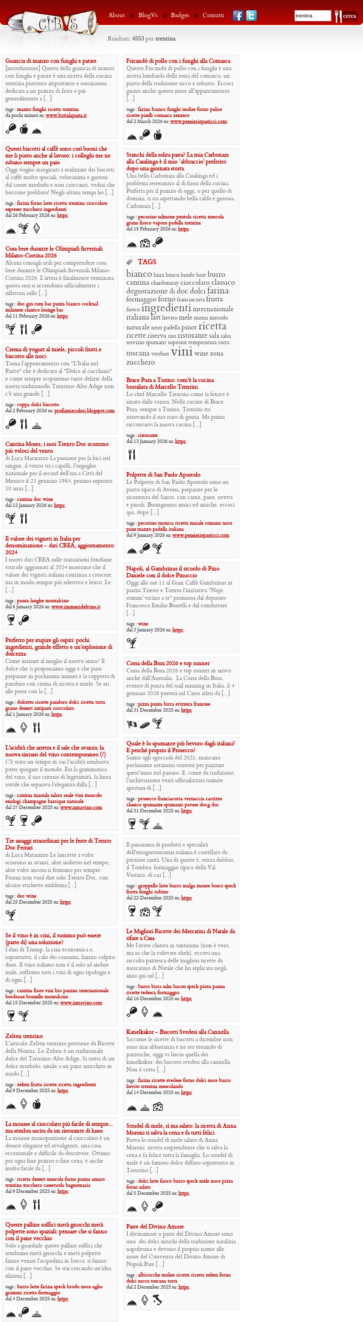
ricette (133, 115)
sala (214, 336)
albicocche (149, 1275)
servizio (135, 342)
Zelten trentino (24, 1036)
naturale (138, 328)
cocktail (90, 304)
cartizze (214, 799)
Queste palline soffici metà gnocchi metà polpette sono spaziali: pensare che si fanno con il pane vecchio (56, 1232)
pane (131, 529)
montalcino (57, 601)
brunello (34, 997)
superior (177, 342)
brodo (188, 275)
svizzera (183, 704)
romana (213, 523)
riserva (156, 336)
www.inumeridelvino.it (75, 607)
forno (202, 109)
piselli (147, 115)
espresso (13, 209)
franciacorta (191, 299)
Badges (180, 15)
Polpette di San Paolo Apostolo (163, 475)
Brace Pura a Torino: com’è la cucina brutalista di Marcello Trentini (170, 384)
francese (202, 704)
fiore (38, 991)
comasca (163, 115)
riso (172, 336)
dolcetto (25, 702)
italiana (137, 317)
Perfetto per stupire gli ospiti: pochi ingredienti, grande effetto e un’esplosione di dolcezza (58, 647)
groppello (148, 886)
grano (11, 708)
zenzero (181, 115)
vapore (160, 223)
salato (56, 795)
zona (216, 354)
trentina (70, 109)
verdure (160, 354)
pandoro (58, 702)
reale (68, 795)
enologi (13, 801)
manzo (24, 109)
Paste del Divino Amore (155, 1227)
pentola (183, 217)
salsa (226, 336)
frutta (214, 299)
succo (143, 1281)
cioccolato (96, 203)
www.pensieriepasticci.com (198, 122)
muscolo (93, 795)
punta (59, 304)
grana (132, 223)
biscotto (51, 405)
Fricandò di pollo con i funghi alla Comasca (178, 61)
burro (216, 274)
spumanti (173, 805)
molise (188, 109)
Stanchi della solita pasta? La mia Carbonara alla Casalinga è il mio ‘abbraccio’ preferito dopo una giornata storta (177, 162)
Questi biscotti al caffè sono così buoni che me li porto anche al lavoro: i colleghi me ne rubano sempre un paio (57, 156)
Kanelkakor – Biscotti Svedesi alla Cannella (177, 1032)
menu (201, 318)
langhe (37, 601)
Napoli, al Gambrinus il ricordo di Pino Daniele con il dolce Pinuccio (172, 572)
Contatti (213, 15)
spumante (153, 805)
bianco (159, 109)
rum (38, 304)
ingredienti (55, 209)
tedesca (148, 993)
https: (62, 215)
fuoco (145, 223)
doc (21, 304)
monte (203, 886)
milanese (14, 310)
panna (219, 987)
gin (29, 304)
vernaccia (194, 799)
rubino (161, 892)
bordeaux (15, 997)
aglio (97, 1287)
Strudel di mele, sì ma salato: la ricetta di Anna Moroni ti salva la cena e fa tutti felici (181, 1129)
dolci (198, 291)
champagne (34, 801)
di (172, 292)
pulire (216, 109)
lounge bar (52, 310)
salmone (166, 217)
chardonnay (165, 283)
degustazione (147, 291)
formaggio (141, 300)
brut (201, 275)
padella (176, 223)
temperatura (202, 342)
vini (182, 352)
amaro (98, 1179)
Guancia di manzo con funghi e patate (50, 61)
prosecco (147, 799)
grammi (13, 1293)
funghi (39, 109)
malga (189, 886)
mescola (216, 217)
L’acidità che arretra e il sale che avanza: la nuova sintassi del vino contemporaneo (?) (55, 751)
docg (205, 805)
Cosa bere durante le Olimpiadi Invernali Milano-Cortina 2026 (53, 252)
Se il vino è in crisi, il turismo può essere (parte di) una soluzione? (53, 939)
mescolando (171, 1087)
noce (227, 523)
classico (32, 310)
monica (166, 523)
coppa (23, 405)
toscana (138, 353)
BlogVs (147, 15)
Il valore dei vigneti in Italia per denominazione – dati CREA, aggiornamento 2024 (59, 546)
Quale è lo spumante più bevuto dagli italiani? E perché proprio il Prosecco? (180, 747)
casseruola (53, 1185)
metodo (218, 318)
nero (156, 327)
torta (223, 342)
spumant (156, 342)
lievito (169, 318)
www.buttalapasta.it (66, 115)
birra (159, 275)
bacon (179, 987)
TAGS (147, 262)
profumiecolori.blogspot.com (84, 411)
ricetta (54, 109)
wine (201, 354)
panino (70, 991)
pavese (191, 805)
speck (230, 886)
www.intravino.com (81, 808)
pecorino (147, 217)
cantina (137, 282)
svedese (174, 1080)
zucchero (32, 209)
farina (144, 109)
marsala (41, 795)
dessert (26, 708)
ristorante (193, 335)
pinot (189, 328)
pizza (143, 704)
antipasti (42, 708)
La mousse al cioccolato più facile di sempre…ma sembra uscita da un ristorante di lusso (59, 1128)
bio (58, 991)
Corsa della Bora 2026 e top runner (167, 663)
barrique (56, 801)
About (117, 15)
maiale (196, 523)
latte (47, 203)
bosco (172, 275)
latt (156, 317)
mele (185, 318)
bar (48, 304)
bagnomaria (77, 1185)
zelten (23, 1085)
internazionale (213, 309)
